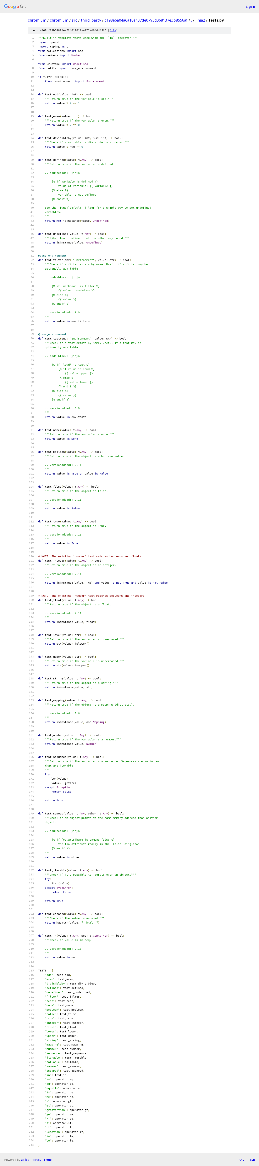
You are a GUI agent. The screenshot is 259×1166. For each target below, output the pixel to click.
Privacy (36, 1160)
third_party (91, 20)
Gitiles (25, 1160)
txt (241, 1159)
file (113, 30)
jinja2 (200, 20)
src (74, 20)
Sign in (250, 7)
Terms (48, 1160)
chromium (37, 20)
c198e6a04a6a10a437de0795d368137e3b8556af (146, 20)
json (251, 1159)
